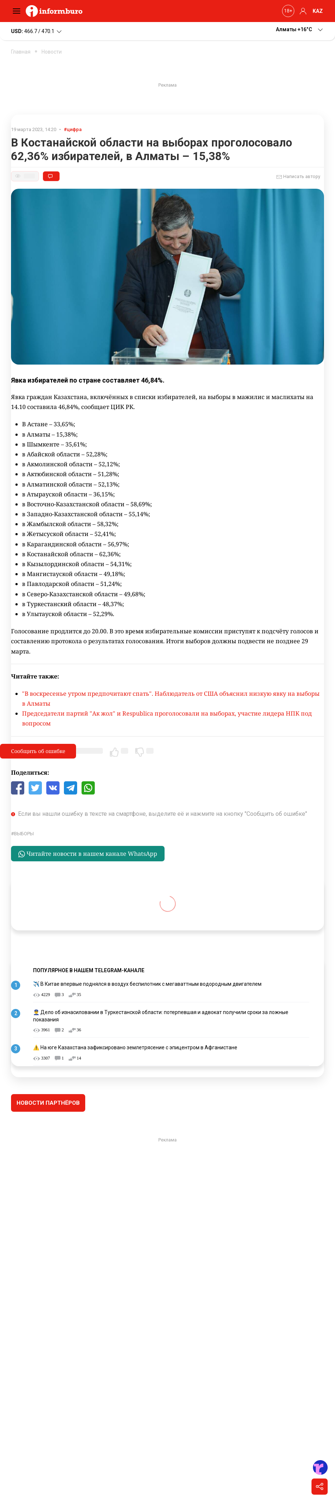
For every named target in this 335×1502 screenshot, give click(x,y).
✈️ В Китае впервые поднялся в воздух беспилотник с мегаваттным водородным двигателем (147, 984)
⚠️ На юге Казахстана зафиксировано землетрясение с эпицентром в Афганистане (135, 1047)
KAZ (318, 11)
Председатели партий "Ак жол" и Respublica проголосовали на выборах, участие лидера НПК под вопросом (167, 718)
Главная (20, 52)
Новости (52, 52)
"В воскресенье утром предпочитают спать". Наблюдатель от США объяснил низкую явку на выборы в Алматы (171, 698)
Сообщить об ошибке (38, 751)
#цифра (73, 129)
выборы (24, 833)
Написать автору (298, 177)
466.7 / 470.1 (37, 31)
